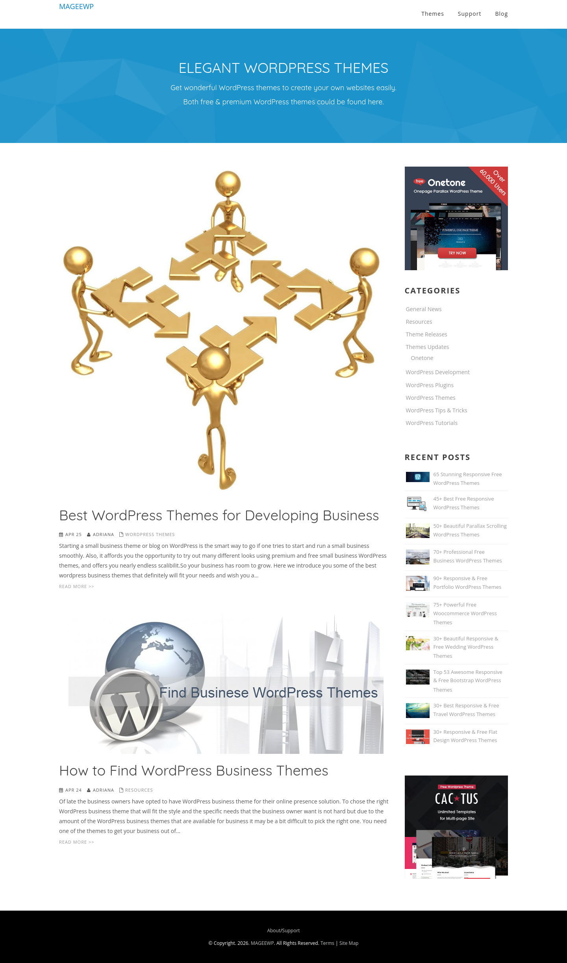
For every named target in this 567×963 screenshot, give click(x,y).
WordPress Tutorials (432, 423)
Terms (327, 943)
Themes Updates (427, 347)
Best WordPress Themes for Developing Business (219, 515)
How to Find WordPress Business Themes (193, 770)
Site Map (349, 943)
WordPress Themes (150, 534)
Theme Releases (427, 334)
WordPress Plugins (430, 385)
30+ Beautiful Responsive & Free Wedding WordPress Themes (466, 647)
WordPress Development (438, 372)
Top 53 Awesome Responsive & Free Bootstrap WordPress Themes (468, 680)
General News (424, 309)
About (273, 930)
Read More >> (76, 586)
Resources (139, 790)
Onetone (422, 358)
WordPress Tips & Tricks (436, 410)
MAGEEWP (76, 6)
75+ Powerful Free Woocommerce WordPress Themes (465, 613)
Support (291, 930)
